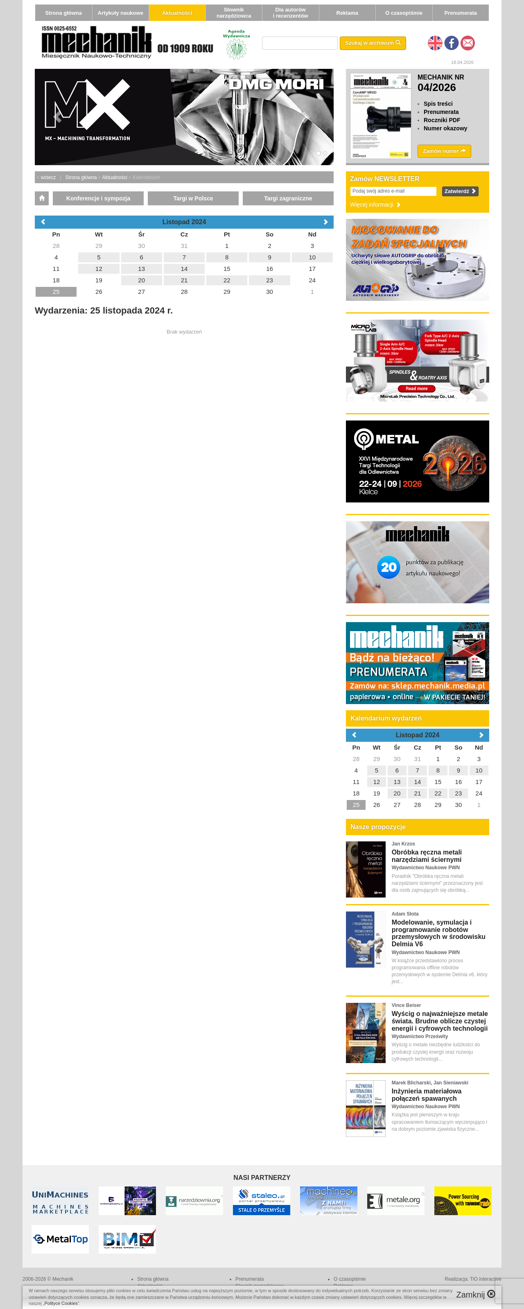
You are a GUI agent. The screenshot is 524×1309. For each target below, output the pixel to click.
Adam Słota (405, 914)
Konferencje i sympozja (98, 198)
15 (438, 781)
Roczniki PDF (442, 120)
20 (397, 793)
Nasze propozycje (378, 826)
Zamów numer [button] (444, 151)
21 (417, 793)
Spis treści (438, 103)
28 (356, 758)
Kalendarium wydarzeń (386, 718)
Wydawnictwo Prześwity (420, 1036)
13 (397, 781)
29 (376, 758)
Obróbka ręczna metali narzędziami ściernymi (427, 856)
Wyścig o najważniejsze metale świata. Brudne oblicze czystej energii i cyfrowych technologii (440, 1021)
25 (356, 804)
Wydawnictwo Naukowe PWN (426, 867)
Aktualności (177, 13)
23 (458, 793)
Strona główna (63, 13)
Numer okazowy (446, 128)
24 (479, 793)
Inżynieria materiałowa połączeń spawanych (427, 1095)
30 (397, 758)
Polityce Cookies (61, 1303)
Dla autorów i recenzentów (290, 13)
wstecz (48, 177)
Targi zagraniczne (288, 198)
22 (438, 793)
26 (376, 804)
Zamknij (475, 1294)
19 (376, 793)
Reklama (347, 13)
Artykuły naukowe (120, 13)
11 (356, 781)
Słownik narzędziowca (234, 13)
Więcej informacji (376, 204)
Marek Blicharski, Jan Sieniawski (430, 1083)
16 (458, 781)
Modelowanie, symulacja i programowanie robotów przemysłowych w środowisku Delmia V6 (439, 933)
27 (397, 804)
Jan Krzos (403, 844)
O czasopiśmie (403, 13)
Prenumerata (461, 13)
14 (417, 781)
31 (417, 758)
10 (479, 770)
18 (356, 793)
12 (376, 781)
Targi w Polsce (193, 198)
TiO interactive (485, 1279)
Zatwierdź (460, 191)
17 (479, 781)
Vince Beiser (406, 1005)
